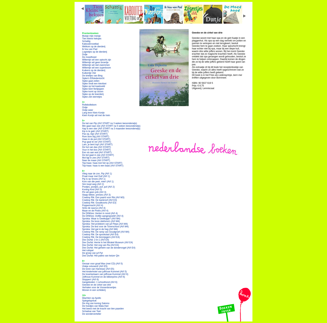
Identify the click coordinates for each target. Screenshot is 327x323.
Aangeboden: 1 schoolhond (99, 282)
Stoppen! (90, 279)
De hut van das (96, 147)
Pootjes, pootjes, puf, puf (98, 187)
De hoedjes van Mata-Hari (95, 306)
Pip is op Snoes (93, 179)
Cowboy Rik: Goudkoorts (99, 202)
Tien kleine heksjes (91, 38)
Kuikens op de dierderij (93, 70)
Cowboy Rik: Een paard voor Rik (103, 197)
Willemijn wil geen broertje (95, 62)
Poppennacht (92, 205)
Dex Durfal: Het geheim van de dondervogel (108, 247)
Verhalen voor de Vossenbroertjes (99, 287)
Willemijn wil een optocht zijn (96, 59)
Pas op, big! (95, 134)
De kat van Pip (109, 123)
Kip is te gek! (95, 131)
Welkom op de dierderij (93, 46)
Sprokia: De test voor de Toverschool (105, 226)
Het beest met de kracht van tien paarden (103, 308)
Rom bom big (95, 136)
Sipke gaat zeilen (90, 81)
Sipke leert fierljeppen (93, 89)
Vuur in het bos (96, 149)
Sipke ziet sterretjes (92, 97)
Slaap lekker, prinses (96, 194)
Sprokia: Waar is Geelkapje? (101, 218)
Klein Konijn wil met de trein (96, 115)
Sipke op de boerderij (93, 94)
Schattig (86, 41)
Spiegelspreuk (89, 300)
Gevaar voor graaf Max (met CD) (102, 263)
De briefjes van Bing (92, 75)
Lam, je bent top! (97, 144)
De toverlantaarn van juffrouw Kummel (105, 274)
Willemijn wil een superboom (96, 67)
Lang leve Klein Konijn (93, 112)
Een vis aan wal (96, 152)
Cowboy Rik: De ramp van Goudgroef (105, 232)
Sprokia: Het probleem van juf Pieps (105, 224)
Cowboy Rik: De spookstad (100, 234)
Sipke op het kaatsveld (93, 86)
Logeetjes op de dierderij (94, 51)
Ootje (85, 107)
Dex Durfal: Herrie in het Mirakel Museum (107, 242)
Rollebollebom (89, 104)
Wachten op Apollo (91, 298)
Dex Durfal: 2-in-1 (95, 239)
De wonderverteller (91, 314)
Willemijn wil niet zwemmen (96, 65)
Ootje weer (87, 110)
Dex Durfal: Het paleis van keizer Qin (100, 255)
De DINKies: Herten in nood (100, 213)
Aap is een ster (111, 128)
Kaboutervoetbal (90, 44)
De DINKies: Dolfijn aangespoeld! (102, 216)
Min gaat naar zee (111, 126)
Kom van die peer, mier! (98, 181)
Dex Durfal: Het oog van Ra (100, 245)
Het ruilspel (87, 250)
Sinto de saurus (93, 208)
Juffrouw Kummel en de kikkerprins (103, 277)
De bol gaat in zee (98, 155)
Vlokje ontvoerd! (94, 266)
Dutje (84, 54)
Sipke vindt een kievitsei (94, 83)
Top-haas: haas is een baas (102, 165)
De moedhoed (89, 57)
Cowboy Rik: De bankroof (99, 200)
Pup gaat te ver (96, 142)
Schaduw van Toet (91, 311)
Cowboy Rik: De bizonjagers (101, 237)
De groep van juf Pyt (92, 253)
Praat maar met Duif (96, 176)
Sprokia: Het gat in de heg (100, 229)
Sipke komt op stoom (92, 91)
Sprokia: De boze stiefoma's (101, 221)
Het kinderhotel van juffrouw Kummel (104, 271)
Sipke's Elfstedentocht (93, 78)
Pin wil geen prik (94, 192)
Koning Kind (92, 189)
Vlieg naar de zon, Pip (97, 173)
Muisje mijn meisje (91, 36)
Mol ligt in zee (96, 157)
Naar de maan (96, 160)
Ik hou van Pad (89, 49)
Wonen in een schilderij (94, 290)
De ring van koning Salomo (95, 303)
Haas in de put (96, 139)
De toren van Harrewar (98, 269)
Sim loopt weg (93, 184)
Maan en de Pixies (95, 210)
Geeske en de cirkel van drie (96, 284)
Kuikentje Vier (89, 73)
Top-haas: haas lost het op (102, 163)
